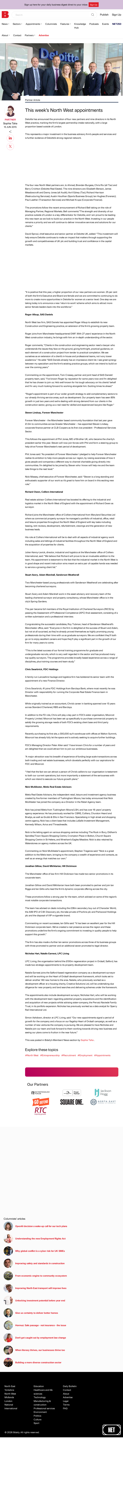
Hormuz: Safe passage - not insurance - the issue (35, 1325)
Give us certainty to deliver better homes (31, 1312)
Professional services (44, 1408)
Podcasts (94, 23)
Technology (40, 1397)
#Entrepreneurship (50, 1055)
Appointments (33, 23)
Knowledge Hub (80, 25)
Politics (37, 1415)
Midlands (9, 1397)
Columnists (51, 23)
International (10, 1408)
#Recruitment (68, 1055)
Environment (40, 1411)
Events (105, 23)
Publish (104, 14)
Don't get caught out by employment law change (35, 1337)
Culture (37, 1419)
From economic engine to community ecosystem (35, 1275)
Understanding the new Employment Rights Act (35, 1238)
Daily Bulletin (70, 1386)
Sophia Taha (10, 123)
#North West (31, 1055)
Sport (36, 1423)
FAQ (65, 1408)
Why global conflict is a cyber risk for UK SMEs (34, 1251)
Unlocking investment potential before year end (34, 1300)
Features (64, 23)
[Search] (92, 15)
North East (9, 1386)
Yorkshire (9, 1389)
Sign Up (93, 4)
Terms (66, 1404)
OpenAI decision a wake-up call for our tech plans (35, 1226)
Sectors (16, 23)
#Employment (85, 1055)
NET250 (116, 23)
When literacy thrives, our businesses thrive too (34, 1350)
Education (39, 1386)
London (8, 1400)
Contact (17, 35)
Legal (65, 1400)
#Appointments (102, 1055)
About (5, 35)
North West (10, 1393)
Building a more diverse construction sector (32, 1362)
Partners (29, 35)
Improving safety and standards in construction (34, 1263)
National (8, 1404)
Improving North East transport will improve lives (35, 1288)
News (5, 23)
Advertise (44, 35)
